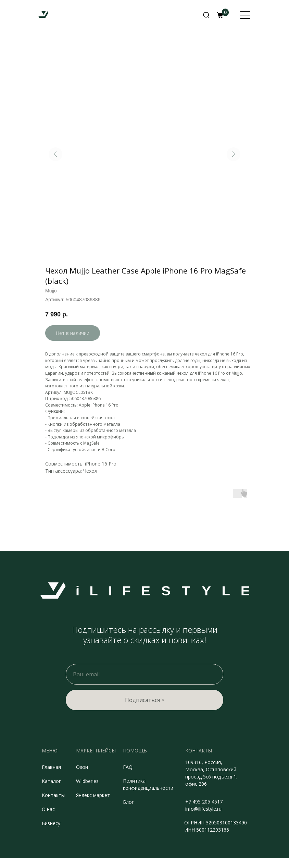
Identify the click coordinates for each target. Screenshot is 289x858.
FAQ (128, 767)
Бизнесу (51, 823)
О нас (48, 809)
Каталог (51, 781)
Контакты (53, 795)
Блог (128, 802)
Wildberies (87, 781)
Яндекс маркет (93, 795)
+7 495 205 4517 (204, 801)
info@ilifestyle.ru (203, 809)
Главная (51, 767)
